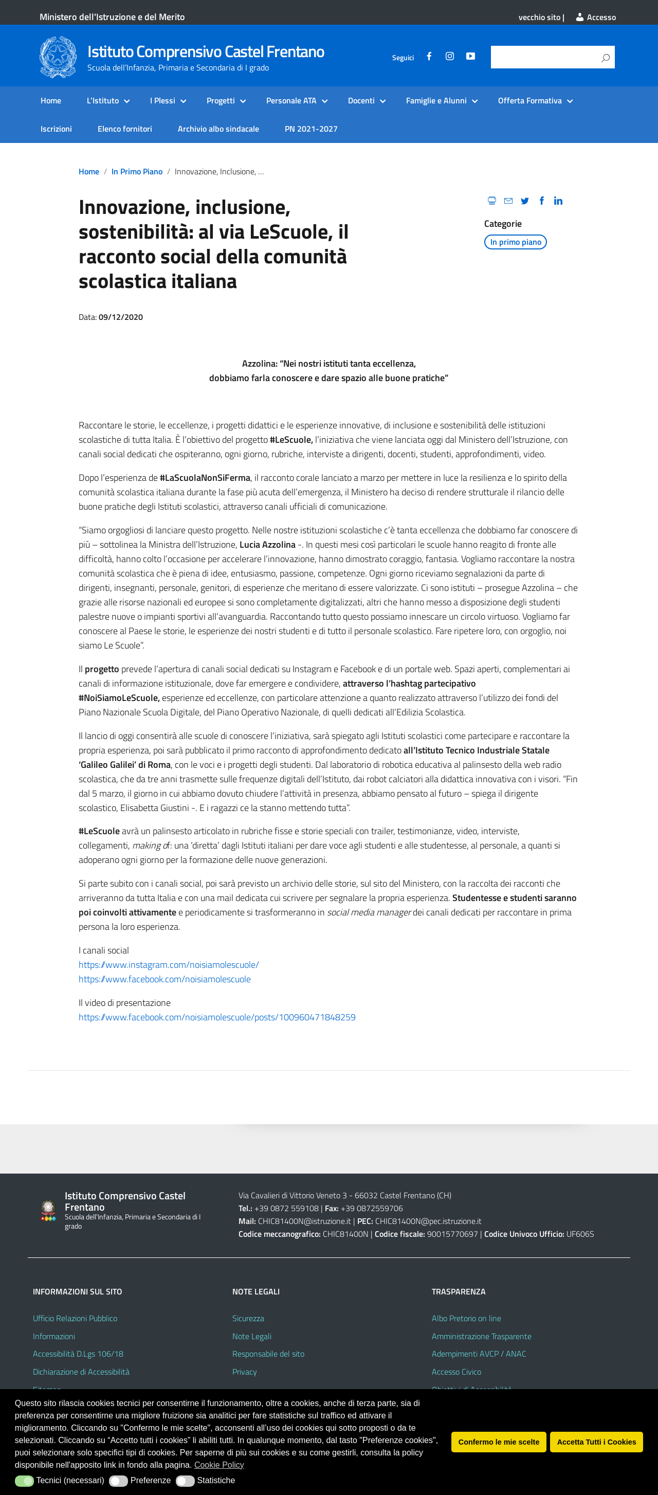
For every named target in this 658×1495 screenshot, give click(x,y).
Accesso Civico (456, 1371)
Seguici (403, 57)
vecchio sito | (541, 17)
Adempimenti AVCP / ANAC (479, 1353)
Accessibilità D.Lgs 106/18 (78, 1353)
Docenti (361, 100)
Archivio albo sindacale (218, 128)
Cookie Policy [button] (219, 1465)
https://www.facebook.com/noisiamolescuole (165, 979)
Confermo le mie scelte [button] (499, 1442)
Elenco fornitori (125, 128)
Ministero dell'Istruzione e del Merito (112, 17)
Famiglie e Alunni (436, 100)
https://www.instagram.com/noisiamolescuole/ (169, 964)
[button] (24, 1481)
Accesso (595, 17)
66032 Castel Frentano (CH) (403, 1195)
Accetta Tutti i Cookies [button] (596, 1442)
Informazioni (54, 1336)
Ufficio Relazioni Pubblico (75, 1318)
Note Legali (251, 1336)
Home (51, 100)
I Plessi (162, 100)
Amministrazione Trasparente (482, 1336)
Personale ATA (291, 100)
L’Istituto (103, 100)
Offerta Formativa (530, 100)
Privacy (244, 1371)
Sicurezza (248, 1318)
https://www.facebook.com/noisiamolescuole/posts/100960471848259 (217, 1017)
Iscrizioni (56, 128)
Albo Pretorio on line (466, 1318)
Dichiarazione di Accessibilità (81, 1371)
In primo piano (137, 171)
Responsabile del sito (268, 1353)
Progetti (221, 100)
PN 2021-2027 (311, 128)
